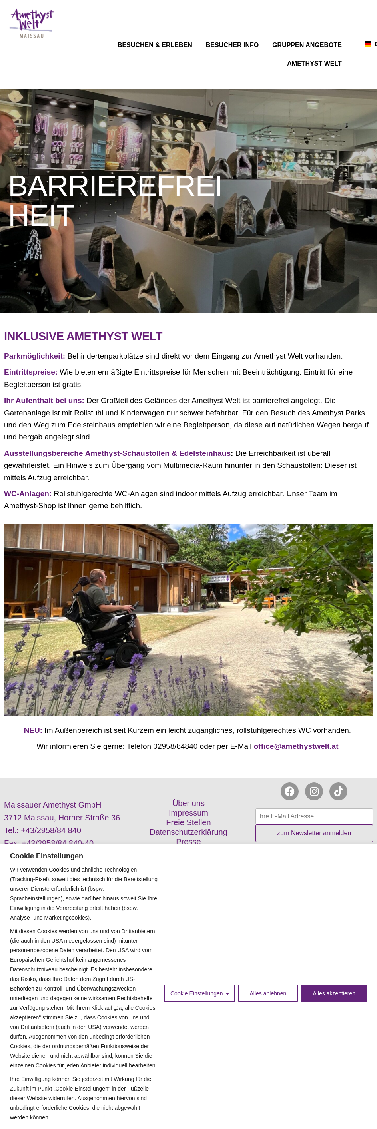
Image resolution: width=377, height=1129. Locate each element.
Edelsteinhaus (205, 453)
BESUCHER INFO (234, 45)
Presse (188, 841)
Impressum (188, 812)
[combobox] (364, 44)
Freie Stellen (188, 822)
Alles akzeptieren (334, 993)
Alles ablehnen (268, 993)
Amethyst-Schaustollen (127, 453)
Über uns (188, 803)
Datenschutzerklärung (188, 832)
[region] (188, 986)
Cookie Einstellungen (196, 993)
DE (370, 44)
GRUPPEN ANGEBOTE (309, 45)
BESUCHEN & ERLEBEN (157, 45)
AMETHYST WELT (316, 64)
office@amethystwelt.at (297, 746)
